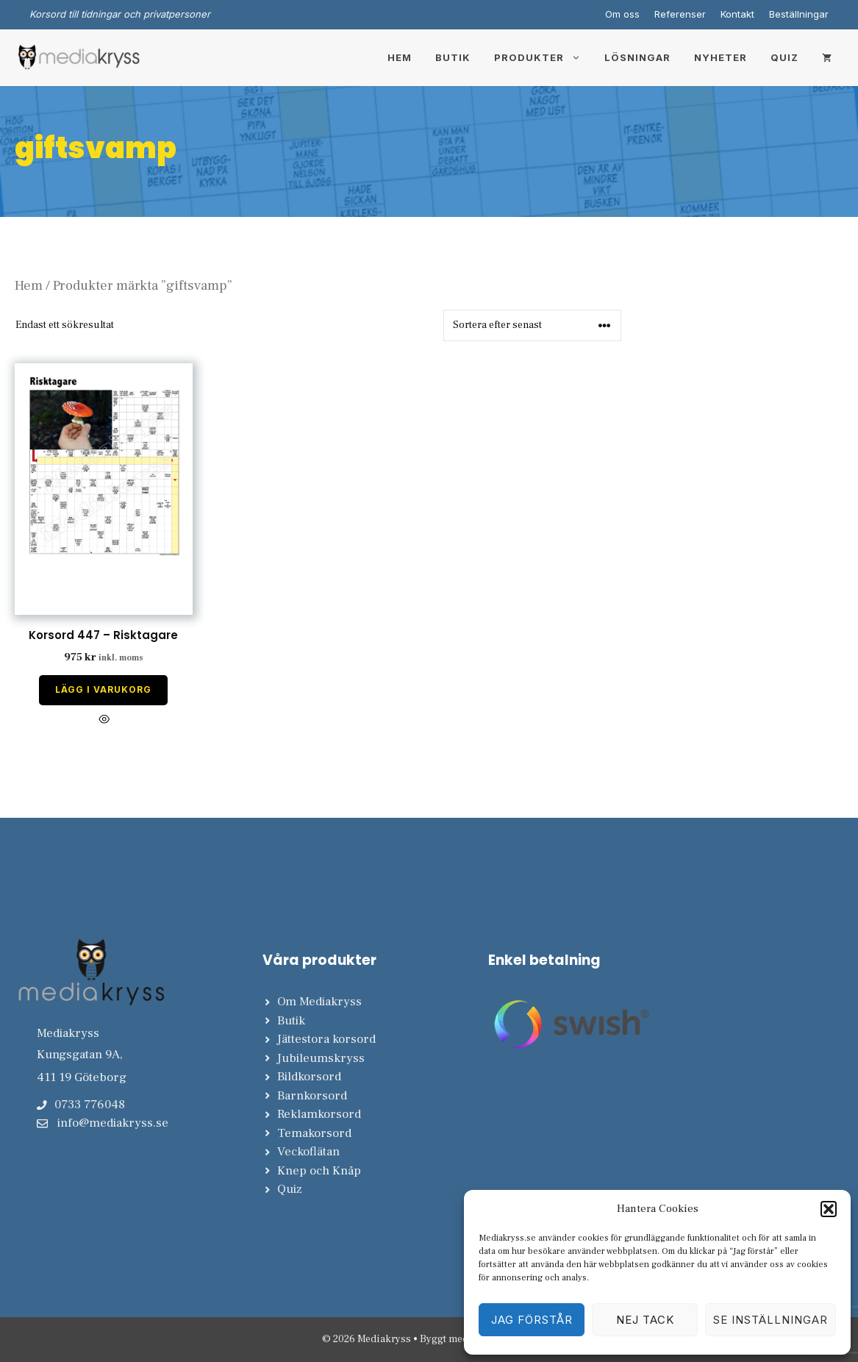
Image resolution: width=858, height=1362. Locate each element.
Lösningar (637, 57)
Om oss (622, 14)
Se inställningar (770, 1320)
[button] (828, 1209)
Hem (399, 57)
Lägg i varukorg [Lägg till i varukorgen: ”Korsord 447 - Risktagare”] (103, 689)
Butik (453, 57)
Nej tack (645, 1320)
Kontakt (737, 14)
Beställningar (799, 14)
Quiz (784, 57)
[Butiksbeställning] (532, 325)
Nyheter (720, 57)
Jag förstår (532, 1320)
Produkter (543, 57)
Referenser (680, 14)
